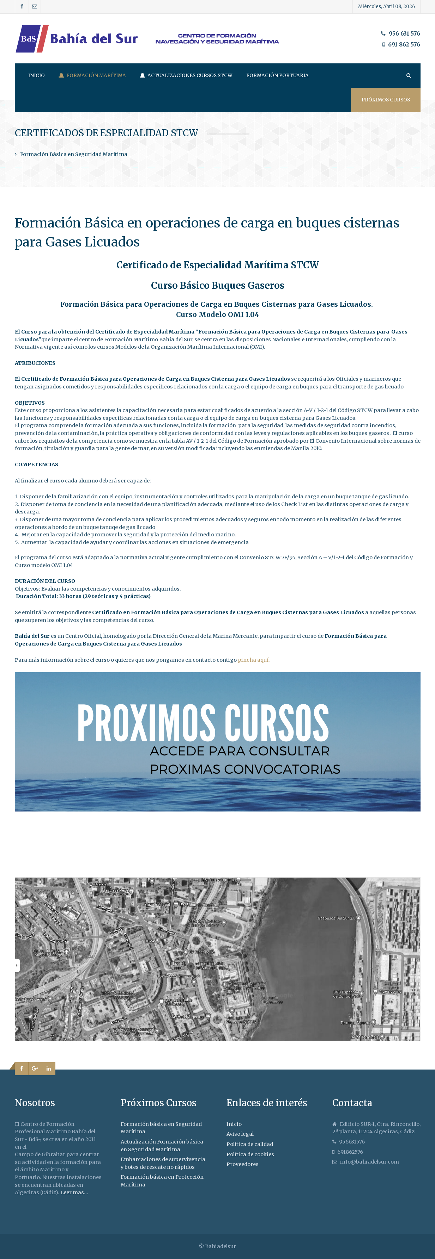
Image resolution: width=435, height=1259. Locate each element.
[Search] (408, 75)
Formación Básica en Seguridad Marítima (73, 154)
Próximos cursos (386, 100)
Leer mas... (74, 1192)
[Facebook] (22, 6)
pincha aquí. (254, 660)
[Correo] (35, 6)
